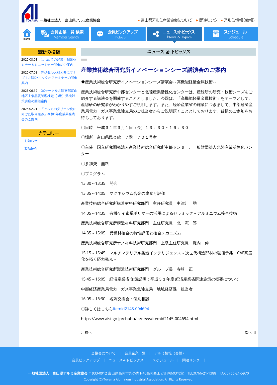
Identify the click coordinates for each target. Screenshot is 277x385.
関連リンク (191, 360)
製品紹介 (30, 148)
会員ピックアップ (86, 360)
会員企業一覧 (135, 353)
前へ (88, 332)
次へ (248, 332)
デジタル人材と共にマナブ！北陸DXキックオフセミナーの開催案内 (49, 77)
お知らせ (30, 141)
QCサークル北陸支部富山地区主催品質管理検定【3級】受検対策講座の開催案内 (49, 96)
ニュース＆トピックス (126, 360)
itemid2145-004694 (131, 308)
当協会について (103, 353)
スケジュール (163, 360)
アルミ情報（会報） (170, 353)
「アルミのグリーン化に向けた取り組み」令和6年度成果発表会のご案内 (48, 114)
